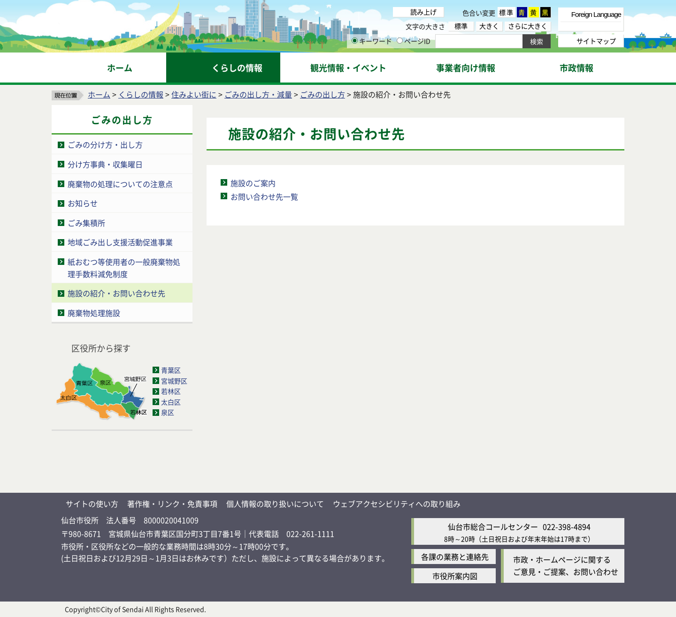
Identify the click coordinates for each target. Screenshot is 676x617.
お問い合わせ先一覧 (264, 196)
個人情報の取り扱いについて (275, 503)
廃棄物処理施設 (94, 312)
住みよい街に (193, 94)
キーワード (372, 40)
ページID (413, 40)
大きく (489, 26)
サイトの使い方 (92, 503)
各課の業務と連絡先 (455, 556)
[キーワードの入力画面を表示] (355, 41)
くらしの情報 (140, 94)
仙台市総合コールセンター (493, 526)
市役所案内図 (454, 575)
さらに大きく (527, 26)
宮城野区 (174, 380)
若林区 (171, 391)
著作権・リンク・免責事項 (172, 503)
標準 (506, 12)
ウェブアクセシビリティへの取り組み (397, 503)
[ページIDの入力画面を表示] (400, 41)
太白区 (171, 401)
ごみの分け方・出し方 (105, 144)
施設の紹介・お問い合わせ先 (116, 293)
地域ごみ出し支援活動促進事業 (120, 242)
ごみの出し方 (322, 94)
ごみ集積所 (86, 222)
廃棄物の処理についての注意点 (120, 183)
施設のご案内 (253, 182)
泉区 (167, 412)
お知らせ (83, 203)
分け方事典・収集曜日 (105, 164)
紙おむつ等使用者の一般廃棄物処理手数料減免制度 (124, 267)
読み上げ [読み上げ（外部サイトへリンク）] (423, 11)
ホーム (99, 94)
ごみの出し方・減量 (258, 94)
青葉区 (171, 370)
